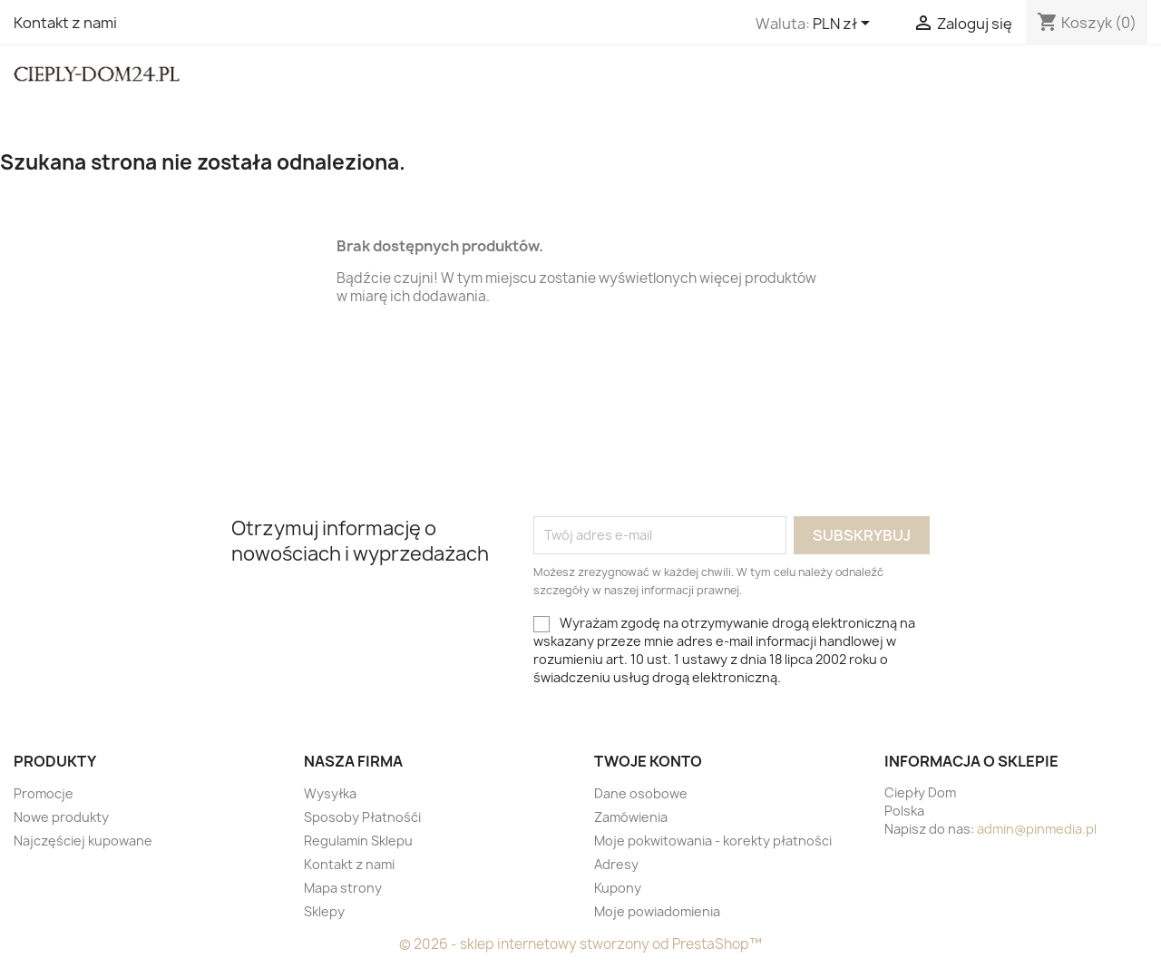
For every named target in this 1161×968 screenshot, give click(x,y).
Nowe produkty (61, 817)
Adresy (616, 864)
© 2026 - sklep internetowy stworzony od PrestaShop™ (580, 943)
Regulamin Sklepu (358, 840)
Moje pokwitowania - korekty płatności (713, 840)
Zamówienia (631, 817)
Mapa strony (343, 887)
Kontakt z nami (65, 23)
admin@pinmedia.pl (1037, 828)
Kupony (617, 887)
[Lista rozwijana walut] (844, 24)
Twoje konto (648, 761)
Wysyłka (330, 793)
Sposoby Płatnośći (362, 817)
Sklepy (324, 911)
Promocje (43, 793)
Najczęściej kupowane (83, 840)
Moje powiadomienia (657, 911)
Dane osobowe (641, 793)
